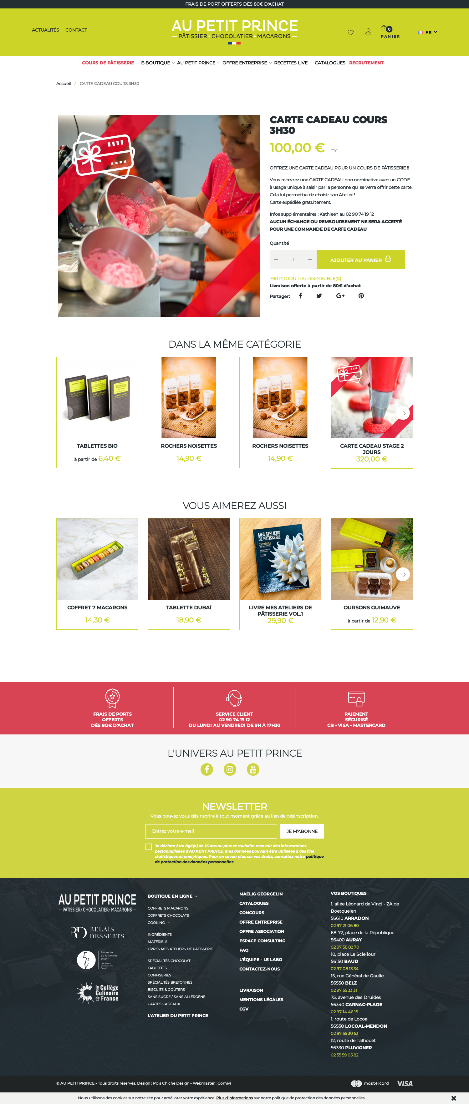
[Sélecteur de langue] (428, 32)
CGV (243, 1008)
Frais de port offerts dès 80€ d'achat (234, 4)
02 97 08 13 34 (345, 968)
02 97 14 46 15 (344, 1011)
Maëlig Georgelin (261, 893)
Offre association (261, 931)
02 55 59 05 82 (344, 1054)
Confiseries (159, 975)
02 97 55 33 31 (344, 990)
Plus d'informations (234, 1098)
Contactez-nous (259, 968)
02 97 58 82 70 (345, 947)
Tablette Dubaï (188, 608)
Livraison (251, 990)
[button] (369, 32)
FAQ (243, 950)
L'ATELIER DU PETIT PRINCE (178, 1015)
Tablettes (157, 968)
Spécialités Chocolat (169, 961)
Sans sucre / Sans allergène (176, 997)
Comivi (224, 1083)
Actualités (45, 30)
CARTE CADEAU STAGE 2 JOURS (372, 449)
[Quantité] (293, 259)
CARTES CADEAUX (164, 1004)
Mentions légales (261, 999)
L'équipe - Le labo (260, 959)
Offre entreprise (244, 63)
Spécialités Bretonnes (170, 982)
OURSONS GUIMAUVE (372, 608)
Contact (75, 30)
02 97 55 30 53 (344, 1033)
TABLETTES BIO (97, 446)
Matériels (157, 942)
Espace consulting (262, 940)
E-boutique (155, 63)
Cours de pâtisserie (108, 63)
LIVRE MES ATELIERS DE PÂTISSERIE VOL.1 (280, 611)
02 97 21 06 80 (345, 925)
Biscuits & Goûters (166, 989)
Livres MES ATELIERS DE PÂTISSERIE (180, 949)
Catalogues (330, 63)
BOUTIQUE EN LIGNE (170, 896)
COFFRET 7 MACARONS (97, 608)
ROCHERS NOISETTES (189, 446)
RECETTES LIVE (291, 63)
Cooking (156, 922)
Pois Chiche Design (171, 1083)
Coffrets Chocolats (168, 915)
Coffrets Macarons (168, 908)
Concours (251, 912)
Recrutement (366, 63)
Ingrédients (160, 934)
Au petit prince (196, 63)
